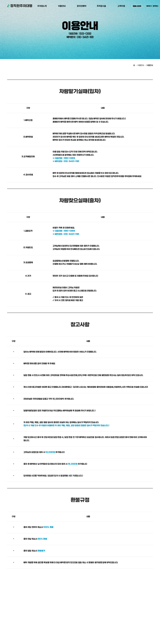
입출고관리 (137, 6)
